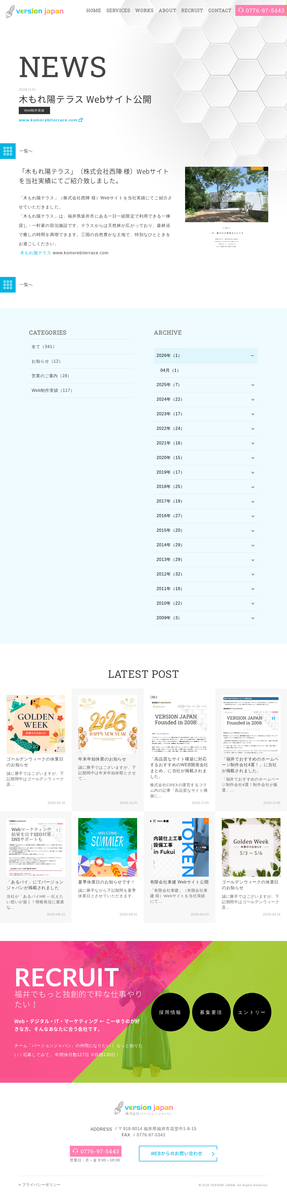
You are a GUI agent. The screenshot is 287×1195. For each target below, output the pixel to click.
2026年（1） (169, 356)
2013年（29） (170, 561)
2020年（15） (170, 458)
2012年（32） (170, 575)
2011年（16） (170, 590)
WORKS (144, 11)
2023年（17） (170, 414)
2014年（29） (170, 546)
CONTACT (219, 11)
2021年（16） (170, 443)
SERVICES (118, 11)
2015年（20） (170, 531)
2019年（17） (170, 472)
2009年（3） (169, 619)
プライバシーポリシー (41, 1186)
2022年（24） (170, 429)
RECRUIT (192, 11)
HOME (93, 11)
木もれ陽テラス (35, 253)
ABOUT (167, 11)
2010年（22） (170, 604)
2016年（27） (170, 517)
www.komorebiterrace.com (50, 119)
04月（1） (170, 370)
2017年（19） (170, 502)
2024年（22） (170, 399)
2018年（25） (170, 487)
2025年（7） (169, 385)
